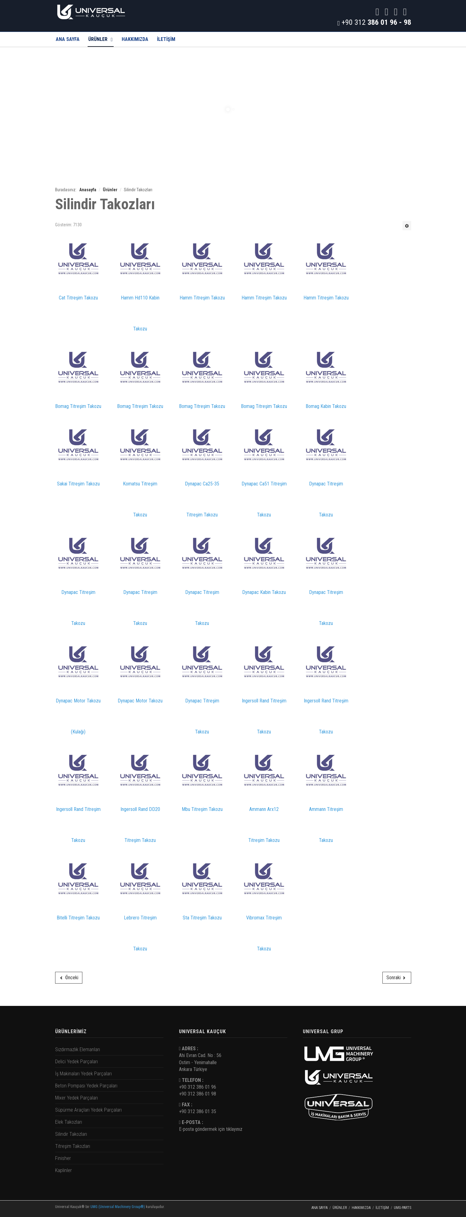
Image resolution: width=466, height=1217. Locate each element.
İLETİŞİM (166, 39)
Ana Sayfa (68, 39)
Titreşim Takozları (72, 1146)
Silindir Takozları (71, 1134)
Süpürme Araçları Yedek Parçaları (88, 1110)
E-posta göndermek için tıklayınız (210, 1129)
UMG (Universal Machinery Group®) (117, 1207)
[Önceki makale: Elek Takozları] (69, 978)
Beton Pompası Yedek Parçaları (86, 1086)
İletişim (382, 1208)
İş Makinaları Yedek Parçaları (83, 1074)
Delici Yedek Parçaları (76, 1061)
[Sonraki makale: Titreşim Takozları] (396, 978)
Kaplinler (63, 1170)
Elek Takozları (68, 1122)
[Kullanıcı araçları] (407, 225)
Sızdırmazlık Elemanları (77, 1049)
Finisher (63, 1158)
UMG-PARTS (402, 1208)
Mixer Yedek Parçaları (76, 1098)
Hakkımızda (135, 39)
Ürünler (97, 39)
